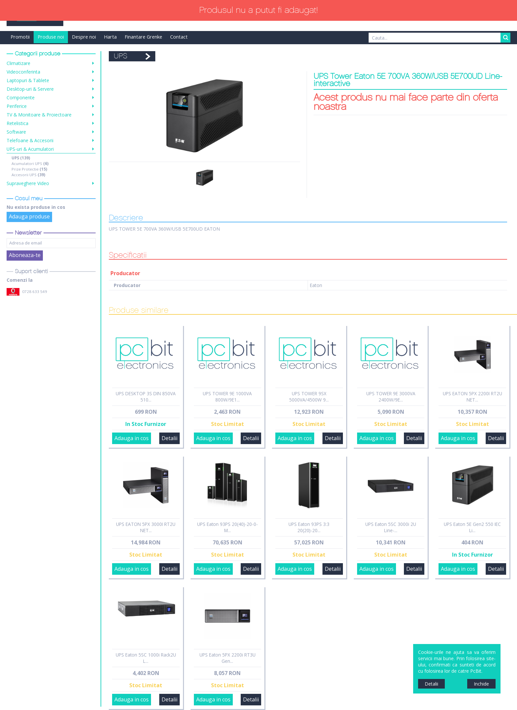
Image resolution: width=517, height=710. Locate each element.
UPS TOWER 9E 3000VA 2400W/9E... (390, 396)
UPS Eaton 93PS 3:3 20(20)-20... (309, 527)
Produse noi (51, 36)
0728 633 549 (34, 291)
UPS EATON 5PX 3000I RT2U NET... (145, 527)
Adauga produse (29, 216)
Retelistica (17, 123)
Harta (110, 36)
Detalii (169, 438)
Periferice (17, 106)
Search (505, 38)
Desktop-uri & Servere (30, 89)
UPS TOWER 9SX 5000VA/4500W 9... (309, 396)
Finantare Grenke (143, 36)
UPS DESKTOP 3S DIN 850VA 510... (146, 396)
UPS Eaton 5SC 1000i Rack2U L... (146, 658)
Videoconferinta (23, 72)
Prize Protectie (29, 169)
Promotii (20, 36)
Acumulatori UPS (30, 163)
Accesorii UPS (28, 174)
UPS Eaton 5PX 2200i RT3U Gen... (227, 658)
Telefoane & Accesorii (30, 140)
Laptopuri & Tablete (28, 80)
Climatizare (18, 63)
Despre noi (84, 36)
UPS (21, 157)
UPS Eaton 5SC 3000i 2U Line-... (390, 527)
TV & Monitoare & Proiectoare (39, 115)
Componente (21, 97)
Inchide (481, 684)
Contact (179, 36)
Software (16, 132)
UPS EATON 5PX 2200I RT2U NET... (472, 396)
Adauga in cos (131, 438)
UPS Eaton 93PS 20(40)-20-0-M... (227, 527)
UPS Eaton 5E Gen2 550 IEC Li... (472, 527)
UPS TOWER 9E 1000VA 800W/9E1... (227, 396)
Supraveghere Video (28, 183)
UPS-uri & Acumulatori (30, 149)
